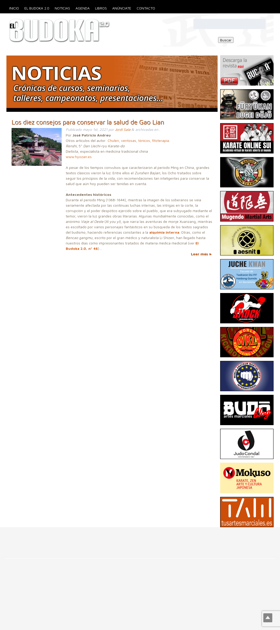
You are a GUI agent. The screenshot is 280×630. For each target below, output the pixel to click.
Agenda (83, 8)
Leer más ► (201, 254)
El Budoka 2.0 (36, 8)
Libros (101, 8)
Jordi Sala (122, 129)
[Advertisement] (93, 538)
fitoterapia (160, 140)
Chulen (113, 140)
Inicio (14, 8)
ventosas (128, 140)
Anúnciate (121, 8)
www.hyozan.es (79, 156)
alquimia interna (164, 232)
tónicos (144, 140)
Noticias (62, 8)
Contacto (146, 8)
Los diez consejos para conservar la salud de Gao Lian (88, 122)
